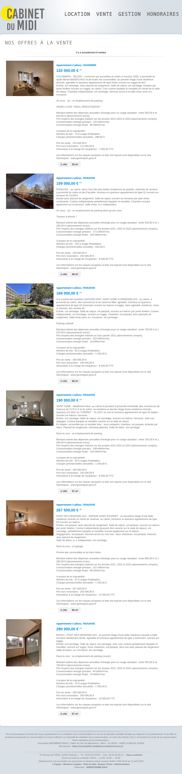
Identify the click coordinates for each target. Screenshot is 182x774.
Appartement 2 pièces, (76, 65)
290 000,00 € (69, 629)
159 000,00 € (69, 183)
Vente (104, 14)
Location (77, 14)
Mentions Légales (72, 764)
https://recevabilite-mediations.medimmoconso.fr (97, 746)
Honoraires (163, 14)
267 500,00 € (69, 510)
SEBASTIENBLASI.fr (96, 767)
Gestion (129, 14)
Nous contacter (135, 755)
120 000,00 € (69, 70)
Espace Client (105, 764)
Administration (122, 764)
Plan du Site (89, 764)
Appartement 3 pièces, (75, 504)
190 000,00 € (69, 400)
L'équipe (56, 764)
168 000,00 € (69, 293)
